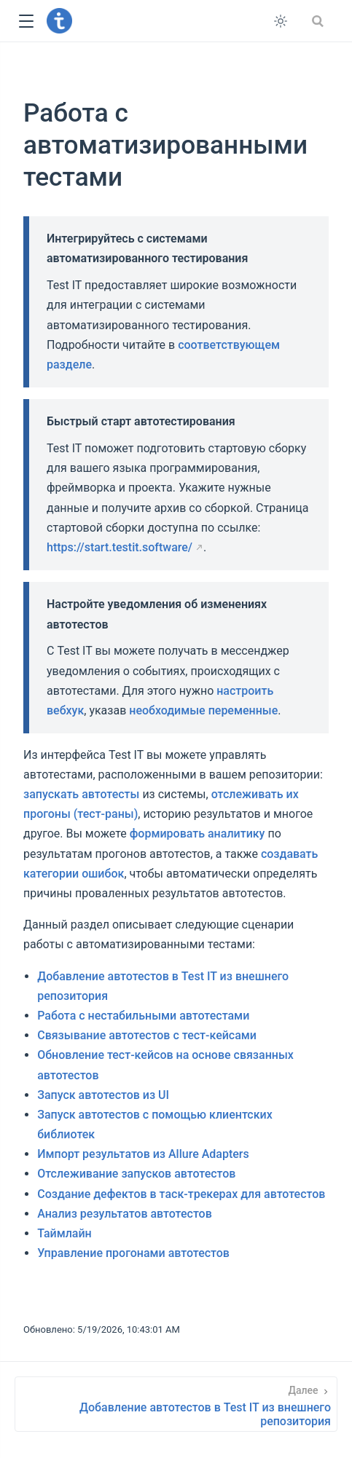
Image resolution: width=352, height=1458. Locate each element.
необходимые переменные (203, 710)
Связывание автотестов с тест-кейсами (147, 1035)
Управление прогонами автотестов (133, 1253)
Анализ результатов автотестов (124, 1214)
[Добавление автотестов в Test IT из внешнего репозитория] (176, 1404)
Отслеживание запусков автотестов (136, 1174)
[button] (26, 21)
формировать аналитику (197, 833)
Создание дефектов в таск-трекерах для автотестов (181, 1194)
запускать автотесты (81, 794)
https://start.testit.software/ (119, 547)
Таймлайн (64, 1233)
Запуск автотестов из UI (103, 1095)
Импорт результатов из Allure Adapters (143, 1154)
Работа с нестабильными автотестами (143, 1015)
